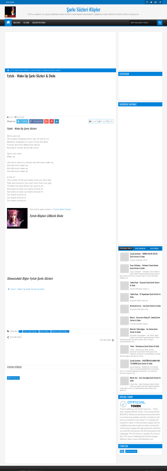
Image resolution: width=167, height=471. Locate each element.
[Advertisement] (60, 96)
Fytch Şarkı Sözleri (62, 209)
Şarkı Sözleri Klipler (83, 9)
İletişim (26, 22)
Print (102, 121)
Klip (122, 341)
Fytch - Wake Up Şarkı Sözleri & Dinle (28, 289)
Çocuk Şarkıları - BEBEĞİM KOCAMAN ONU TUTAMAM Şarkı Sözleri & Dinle (145, 251)
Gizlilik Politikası (38, 22)
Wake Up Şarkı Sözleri (59, 331)
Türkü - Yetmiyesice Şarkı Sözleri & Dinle (144, 235)
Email (93, 121)
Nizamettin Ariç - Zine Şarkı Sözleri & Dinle (145, 195)
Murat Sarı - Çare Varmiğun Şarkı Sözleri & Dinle (145, 269)
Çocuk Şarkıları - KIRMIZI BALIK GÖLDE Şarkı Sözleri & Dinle (144, 145)
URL (110, 121)
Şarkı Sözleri (44, 331)
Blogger (159, 468)
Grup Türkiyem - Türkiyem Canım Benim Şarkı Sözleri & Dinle (144, 156)
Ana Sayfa (10, 2)
